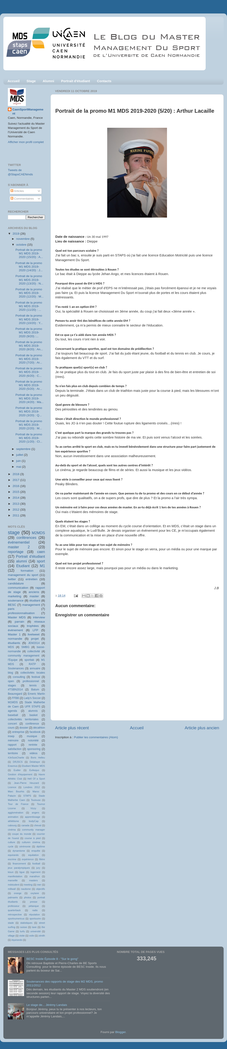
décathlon (39, 727)
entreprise (18, 732)
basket (33, 715)
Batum (35, 689)
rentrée (33, 744)
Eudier (17, 770)
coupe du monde (21, 834)
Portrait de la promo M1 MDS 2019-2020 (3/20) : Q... (29, 411)
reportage (15, 552)
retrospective (15, 914)
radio (35, 910)
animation (13, 816)
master (34, 596)
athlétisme (13, 821)
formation (27, 570)
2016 (16, 486)
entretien (32, 579)
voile (31, 935)
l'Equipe (13, 659)
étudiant (34, 600)
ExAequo (34, 770)
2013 (16, 503)
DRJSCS (17, 761)
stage (14, 532)
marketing (14, 596)
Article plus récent (72, 727)
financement (19, 863)
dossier (23, 727)
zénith (41, 935)
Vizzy (33, 808)
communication (18, 587)
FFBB (15, 698)
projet (35, 638)
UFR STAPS (32, 706)
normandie (15, 638)
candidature (16, 583)
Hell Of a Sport (36, 778)
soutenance (16, 600)
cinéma (12, 829)
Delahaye (35, 761)
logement (35, 872)
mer (39, 884)
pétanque (34, 906)
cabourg (12, 825)
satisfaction (15, 749)
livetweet (34, 634)
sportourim (35, 918)
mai (19, 466)
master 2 (19, 547)
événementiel (18, 542)
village (11, 935)
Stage (31, 81)
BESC (12, 604)
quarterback (14, 910)
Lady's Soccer (32, 698)
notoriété (33, 740)
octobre (21, 244)
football (36, 863)
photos (27, 897)
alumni (21, 561)
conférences (26, 538)
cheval (37, 825)
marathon (35, 876)
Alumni (48, 81)
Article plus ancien (202, 727)
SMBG (25, 647)
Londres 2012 (32, 787)
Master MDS (17, 617)
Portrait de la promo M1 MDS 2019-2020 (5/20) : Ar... (29, 385)
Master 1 (14, 634)
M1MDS (13, 702)
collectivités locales (32, 672)
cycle (10, 846)
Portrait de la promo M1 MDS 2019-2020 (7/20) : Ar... (29, 359)
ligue (22, 872)
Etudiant (22, 566)
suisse (23, 927)
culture (11, 842)
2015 (16, 492)
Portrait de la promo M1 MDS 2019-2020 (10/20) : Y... (29, 319)
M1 (42, 566)
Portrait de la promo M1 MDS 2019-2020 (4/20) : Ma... (30, 398)
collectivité (33, 651)
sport (41, 561)
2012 (16, 509)
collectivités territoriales (23, 719)
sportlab (29, 659)
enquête (35, 850)
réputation (34, 914)
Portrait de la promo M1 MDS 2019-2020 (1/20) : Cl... (29, 438)
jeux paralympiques (19, 867)
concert (12, 723)
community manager (33, 829)
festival (35, 677)
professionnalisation (21, 613)
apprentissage (32, 816)
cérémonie (25, 846)
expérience (28, 859)
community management (23, 655)
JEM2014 (34, 643)
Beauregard (15, 693)
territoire (13, 753)
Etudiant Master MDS (33, 766)
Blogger (120, 1032)
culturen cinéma (31, 842)
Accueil (14, 81)
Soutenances (16, 668)
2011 (16, 515)
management (31, 604)
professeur (13, 906)
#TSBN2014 (15, 689)
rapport (12, 744)
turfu (22, 931)
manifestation (15, 876)
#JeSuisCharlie (16, 757)
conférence (32, 723)
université (35, 931)
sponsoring (33, 749)
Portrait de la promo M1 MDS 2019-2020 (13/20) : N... (29, 279)
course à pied (33, 838)
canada (25, 825)
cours (11, 727)
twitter (12, 579)
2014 (16, 497)
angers (35, 812)
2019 (16, 233)
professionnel (31, 681)
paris (11, 608)
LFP (35, 630)
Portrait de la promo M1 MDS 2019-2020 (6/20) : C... (29, 372)
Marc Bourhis (16, 791)
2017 (16, 480)
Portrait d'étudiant (75, 81)
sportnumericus (16, 918)
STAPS (27, 795)
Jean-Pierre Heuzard (26, 783)
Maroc (36, 791)
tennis (32, 685)
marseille (13, 880)
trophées (33, 626)
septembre (23, 449)
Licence (12, 787)
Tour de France (18, 804)
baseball (13, 715)
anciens (34, 592)
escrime (12, 859)
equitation (33, 855)
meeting (28, 884)
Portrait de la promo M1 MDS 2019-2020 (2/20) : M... (29, 424)
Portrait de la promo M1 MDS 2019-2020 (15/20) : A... (29, 253)
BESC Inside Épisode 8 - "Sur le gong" (52, 959)
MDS (11, 647)
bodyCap (33, 821)
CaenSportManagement (27, 111)
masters (33, 880)
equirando (13, 855)
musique (32, 736)
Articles (17, 191)
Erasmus (13, 766)
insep (11, 736)
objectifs (40, 889)
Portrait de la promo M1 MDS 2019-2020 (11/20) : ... (29, 306)
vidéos (34, 753)
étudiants (14, 643)
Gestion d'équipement (20, 774)
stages (12, 685)
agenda (12, 710)
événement (15, 630)
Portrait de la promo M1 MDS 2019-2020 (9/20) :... (29, 332)
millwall (12, 889)
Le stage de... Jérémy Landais (46, 1005)
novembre (23, 238)
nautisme (26, 889)
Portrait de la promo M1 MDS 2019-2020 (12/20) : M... (30, 293)
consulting (19, 677)
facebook (35, 732)
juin (19, 461)
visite (22, 935)
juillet (20, 454)
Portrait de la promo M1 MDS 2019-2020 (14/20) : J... (29, 266)
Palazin (12, 795)
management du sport (23, 575)
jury (38, 867)
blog (10, 672)
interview (39, 617)
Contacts (104, 81)
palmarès (13, 897)
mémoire (13, 740)
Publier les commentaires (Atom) (96, 737)
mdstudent (13, 884)
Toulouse (35, 800)
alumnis (33, 710)
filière (42, 859)
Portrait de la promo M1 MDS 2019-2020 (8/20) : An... (29, 345)
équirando (16, 940)
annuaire (35, 668)
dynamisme (19, 850)
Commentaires (22, 198)
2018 (16, 474)
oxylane (35, 893)
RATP (32, 664)
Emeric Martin (36, 693)
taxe (34, 927)
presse (33, 901)
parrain (19, 621)
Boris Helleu (38, 757)
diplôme (40, 846)
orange (18, 893)
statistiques (26, 922)
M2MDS (38, 533)
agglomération (15, 812)
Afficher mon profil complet (26, 142)
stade (11, 922)
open (11, 681)
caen (41, 552)
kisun (10, 872)
